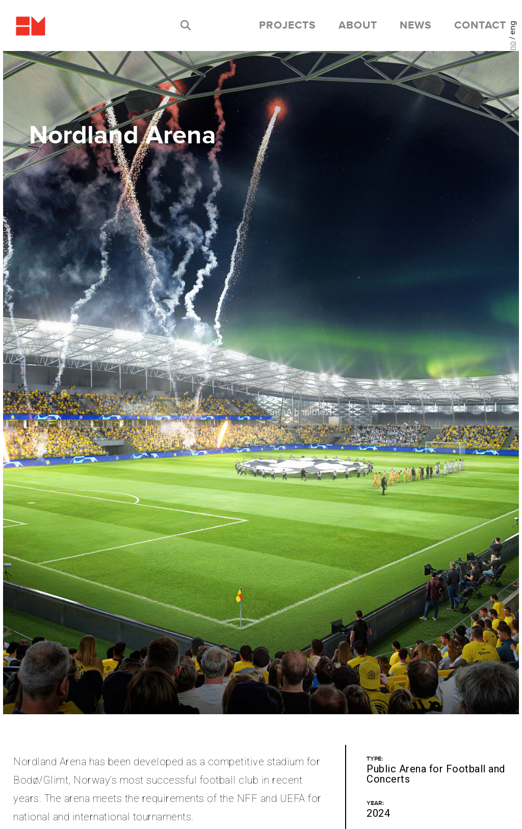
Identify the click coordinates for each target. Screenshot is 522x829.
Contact (480, 25)
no (512, 46)
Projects (287, 25)
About (357, 25)
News (416, 25)
